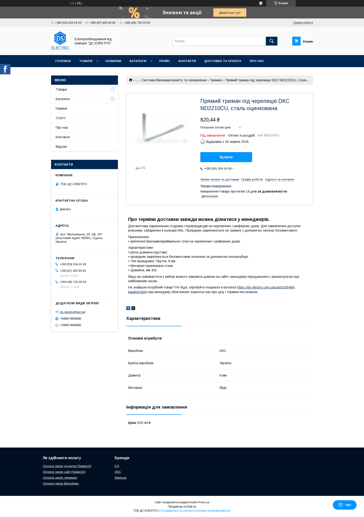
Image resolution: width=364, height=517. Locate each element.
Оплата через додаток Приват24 (67, 466)
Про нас (257, 61)
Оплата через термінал (60, 477)
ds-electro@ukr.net (72, 312)
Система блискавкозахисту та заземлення (174, 80)
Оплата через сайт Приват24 (64, 472)
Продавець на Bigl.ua (182, 506)
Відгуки (61, 146)
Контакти (187, 61)
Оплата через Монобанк (61, 483)
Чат (344, 505)
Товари (85, 61)
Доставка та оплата (222, 61)
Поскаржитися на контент (176, 510)
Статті (60, 118)
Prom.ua (203, 502)
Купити (226, 157)
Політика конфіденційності (213, 510)
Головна (63, 61)
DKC (118, 472)
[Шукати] (271, 41)
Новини (61, 108)
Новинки (113, 61)
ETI (117, 466)
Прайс (164, 61)
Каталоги (138, 61)
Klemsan (121, 477)
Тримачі (216, 80)
